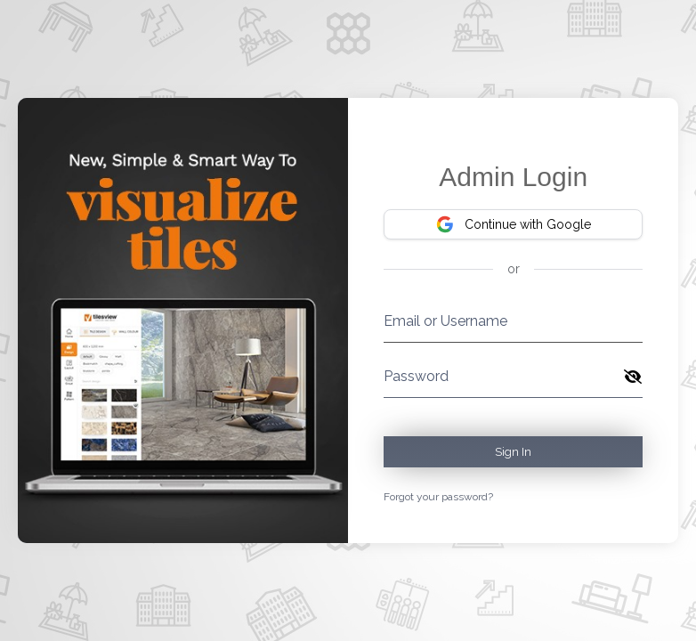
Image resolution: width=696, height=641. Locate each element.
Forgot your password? (438, 497)
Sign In (513, 451)
